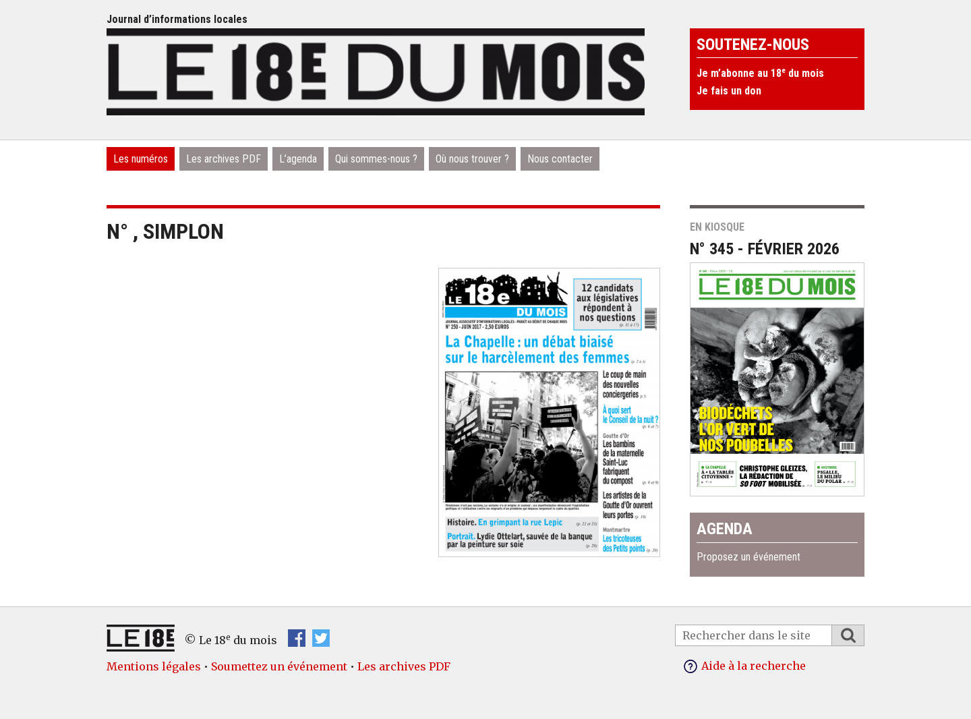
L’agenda (298, 158)
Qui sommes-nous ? (376, 158)
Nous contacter (560, 158)
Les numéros (140, 158)
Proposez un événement (748, 556)
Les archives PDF (223, 158)
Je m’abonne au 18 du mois (760, 73)
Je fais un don (729, 90)
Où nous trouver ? (472, 158)
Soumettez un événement (279, 666)
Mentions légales (154, 666)
